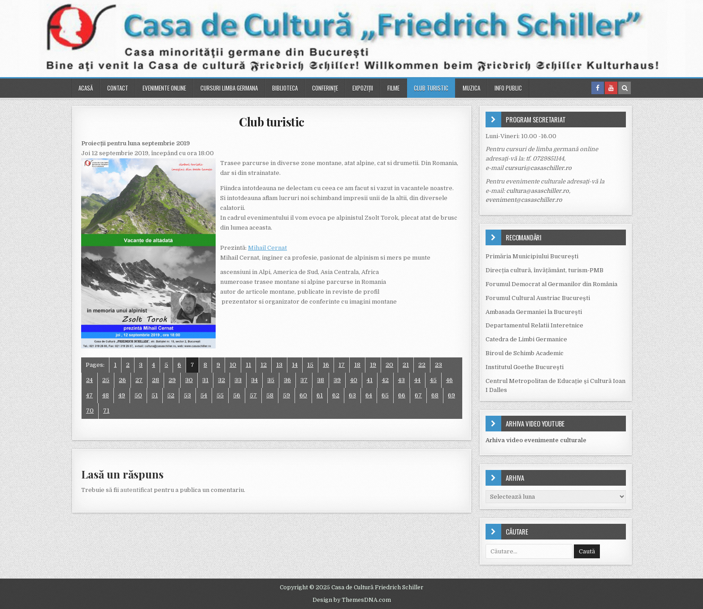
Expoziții (362, 87)
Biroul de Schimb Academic (525, 353)
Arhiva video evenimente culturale (536, 440)
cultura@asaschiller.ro (537, 190)
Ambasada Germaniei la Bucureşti (534, 312)
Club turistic (431, 87)
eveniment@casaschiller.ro (524, 199)
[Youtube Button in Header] (611, 88)
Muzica (471, 87)
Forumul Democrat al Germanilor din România (551, 284)
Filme (393, 87)
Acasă (85, 87)
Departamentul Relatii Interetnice (534, 325)
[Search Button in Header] (624, 88)
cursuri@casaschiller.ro (538, 168)
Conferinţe (325, 87)
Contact (117, 87)
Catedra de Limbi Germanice (526, 339)
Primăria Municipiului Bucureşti (532, 256)
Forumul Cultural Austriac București (538, 298)
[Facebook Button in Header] (597, 88)
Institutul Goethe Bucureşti (525, 367)
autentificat (136, 490)
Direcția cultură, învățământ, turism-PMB (544, 270)
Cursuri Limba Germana (229, 87)
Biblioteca (285, 87)
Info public (508, 87)
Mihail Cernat (267, 247)
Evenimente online (164, 87)
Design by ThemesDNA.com (351, 600)
